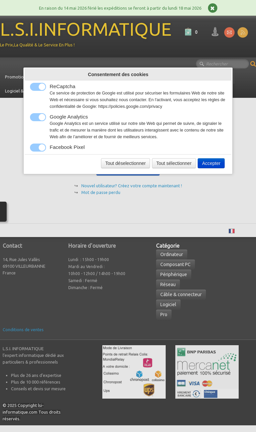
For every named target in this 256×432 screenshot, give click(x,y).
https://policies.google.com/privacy (130, 106)
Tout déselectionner (125, 163)
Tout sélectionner (174, 163)
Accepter (211, 163)
